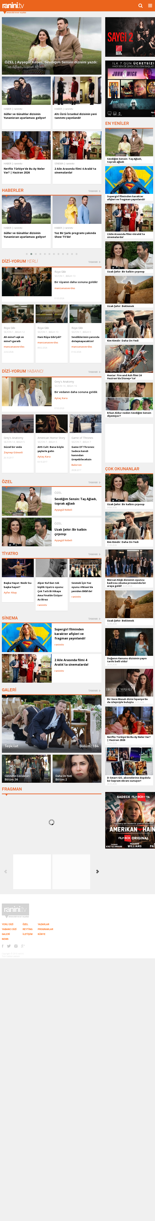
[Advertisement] (129, 443)
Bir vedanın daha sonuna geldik (75, 392)
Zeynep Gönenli (13, 452)
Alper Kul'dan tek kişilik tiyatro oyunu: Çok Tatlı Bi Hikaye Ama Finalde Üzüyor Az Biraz (51, 591)
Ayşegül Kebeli (63, 509)
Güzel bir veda (13, 447)
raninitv (18, 227)
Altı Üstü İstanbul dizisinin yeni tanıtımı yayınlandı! (75, 116)
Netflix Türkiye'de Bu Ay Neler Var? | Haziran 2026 (24, 170)
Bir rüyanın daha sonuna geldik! (75, 282)
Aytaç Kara (61, 398)
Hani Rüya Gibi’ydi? (49, 337)
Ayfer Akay (10, 592)
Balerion (76, 465)
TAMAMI (93, 191)
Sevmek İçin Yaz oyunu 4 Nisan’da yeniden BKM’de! (82, 587)
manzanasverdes (64, 288)
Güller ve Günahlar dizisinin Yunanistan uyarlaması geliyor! (25, 116)
